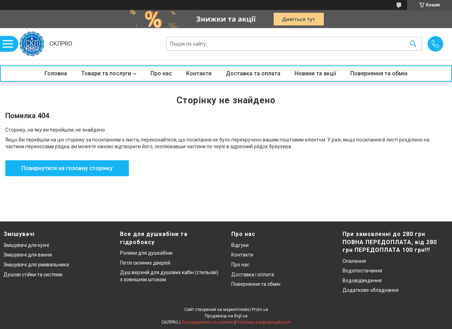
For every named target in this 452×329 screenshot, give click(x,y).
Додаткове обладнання (371, 290)
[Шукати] (413, 44)
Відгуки (240, 245)
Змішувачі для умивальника (36, 264)
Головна (55, 73)
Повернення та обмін (379, 73)
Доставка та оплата (253, 73)
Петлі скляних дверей (145, 263)
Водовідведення (362, 280)
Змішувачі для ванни (28, 255)
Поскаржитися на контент (207, 322)
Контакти (199, 73)
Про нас (161, 73)
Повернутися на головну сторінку (67, 168)
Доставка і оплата (252, 274)
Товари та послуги (106, 73)
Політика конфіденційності (264, 322)
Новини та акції (315, 73)
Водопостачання (362, 270)
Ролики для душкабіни (146, 253)
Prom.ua (260, 309)
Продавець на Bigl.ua (226, 315)
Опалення (354, 261)
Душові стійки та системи (33, 274)
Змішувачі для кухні (26, 245)
